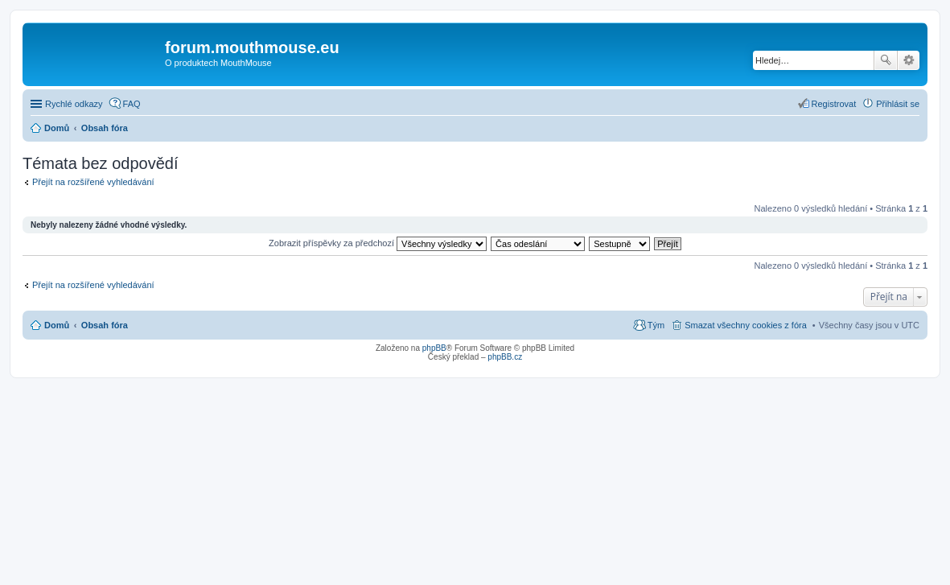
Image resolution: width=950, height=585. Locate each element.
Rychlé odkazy (74, 104)
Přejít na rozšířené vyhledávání (93, 182)
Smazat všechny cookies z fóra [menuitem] (746, 325)
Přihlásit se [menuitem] (897, 104)
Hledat (886, 60)
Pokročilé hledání (908, 60)
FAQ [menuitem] (132, 104)
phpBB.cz (504, 356)
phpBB (434, 348)
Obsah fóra (104, 325)
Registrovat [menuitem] (834, 104)
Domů (56, 325)
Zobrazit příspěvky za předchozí (378, 243)
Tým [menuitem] (656, 325)
